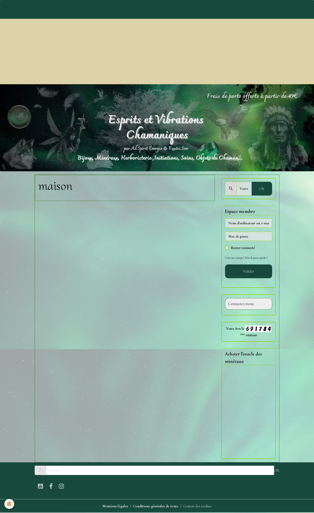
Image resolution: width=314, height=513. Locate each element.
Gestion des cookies (197, 506)
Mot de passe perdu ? (256, 258)
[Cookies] (9, 504)
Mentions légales (115, 506)
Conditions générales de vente (155, 506)
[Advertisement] (157, 51)
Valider (248, 271)
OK (262, 188)
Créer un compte (234, 258)
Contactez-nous (241, 303)
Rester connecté (243, 247)
